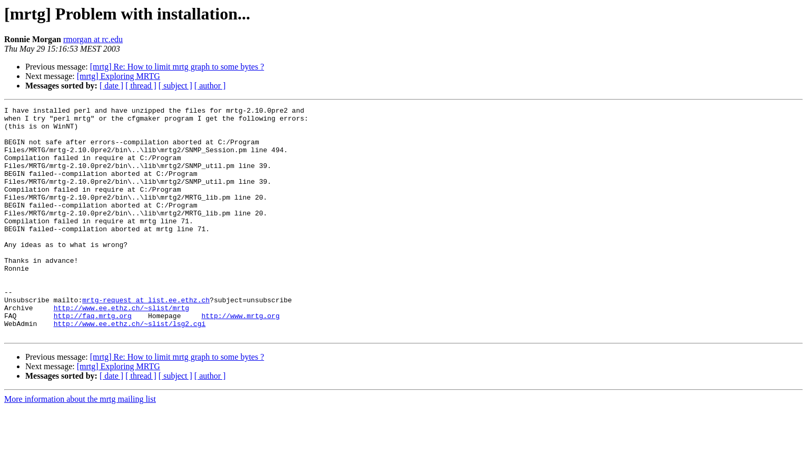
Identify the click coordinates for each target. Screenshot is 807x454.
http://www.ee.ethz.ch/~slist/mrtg (121, 348)
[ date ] (111, 85)
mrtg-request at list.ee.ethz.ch (146, 339)
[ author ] (210, 85)
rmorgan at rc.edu (93, 39)
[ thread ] (140, 85)
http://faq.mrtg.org (93, 358)
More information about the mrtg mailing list (80, 444)
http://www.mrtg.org (240, 358)
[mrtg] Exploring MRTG (118, 76)
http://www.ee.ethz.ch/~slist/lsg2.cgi (130, 367)
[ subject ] (175, 85)
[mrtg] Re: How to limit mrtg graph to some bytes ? (177, 66)
